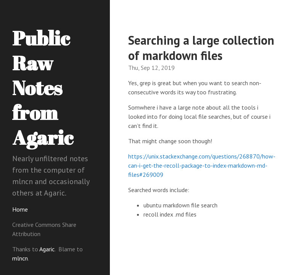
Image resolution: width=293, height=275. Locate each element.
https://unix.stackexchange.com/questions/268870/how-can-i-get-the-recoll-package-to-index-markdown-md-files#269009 (201, 165)
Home (20, 209)
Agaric (47, 249)
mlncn (20, 258)
